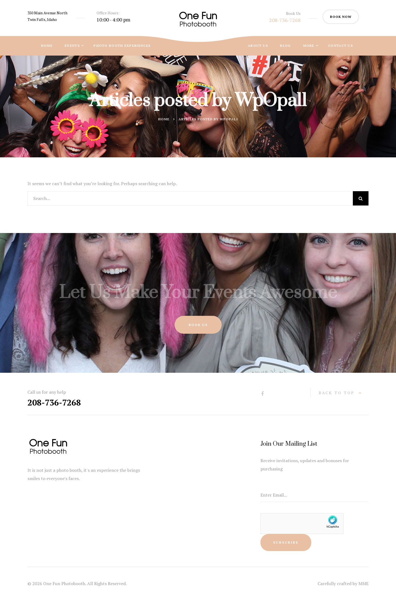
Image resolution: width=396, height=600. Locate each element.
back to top (336, 392)
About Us (258, 45)
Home (47, 45)
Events (73, 45)
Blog (285, 45)
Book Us (198, 325)
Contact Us (340, 45)
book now (340, 17)
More (309, 45)
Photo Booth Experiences (122, 45)
